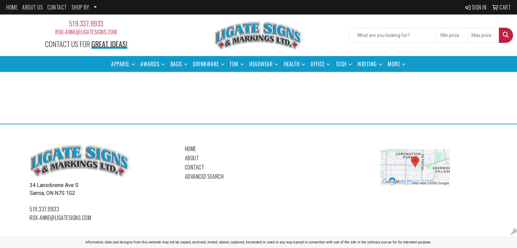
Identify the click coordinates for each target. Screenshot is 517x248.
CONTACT (57, 7)
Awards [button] (149, 64)
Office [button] (317, 64)
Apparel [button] (120, 64)
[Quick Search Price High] (483, 35)
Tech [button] (341, 64)
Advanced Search (204, 176)
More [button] (394, 64)
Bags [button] (176, 64)
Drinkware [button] (206, 64)
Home (190, 149)
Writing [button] (367, 64)
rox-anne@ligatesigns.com (86, 32)
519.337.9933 (86, 23)
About (192, 158)
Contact (194, 167)
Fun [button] (234, 64)
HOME (11, 7)
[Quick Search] (393, 35)
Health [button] (292, 64)
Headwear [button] (261, 64)
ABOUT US (32, 7)
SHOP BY (80, 7)
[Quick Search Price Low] (452, 35)
